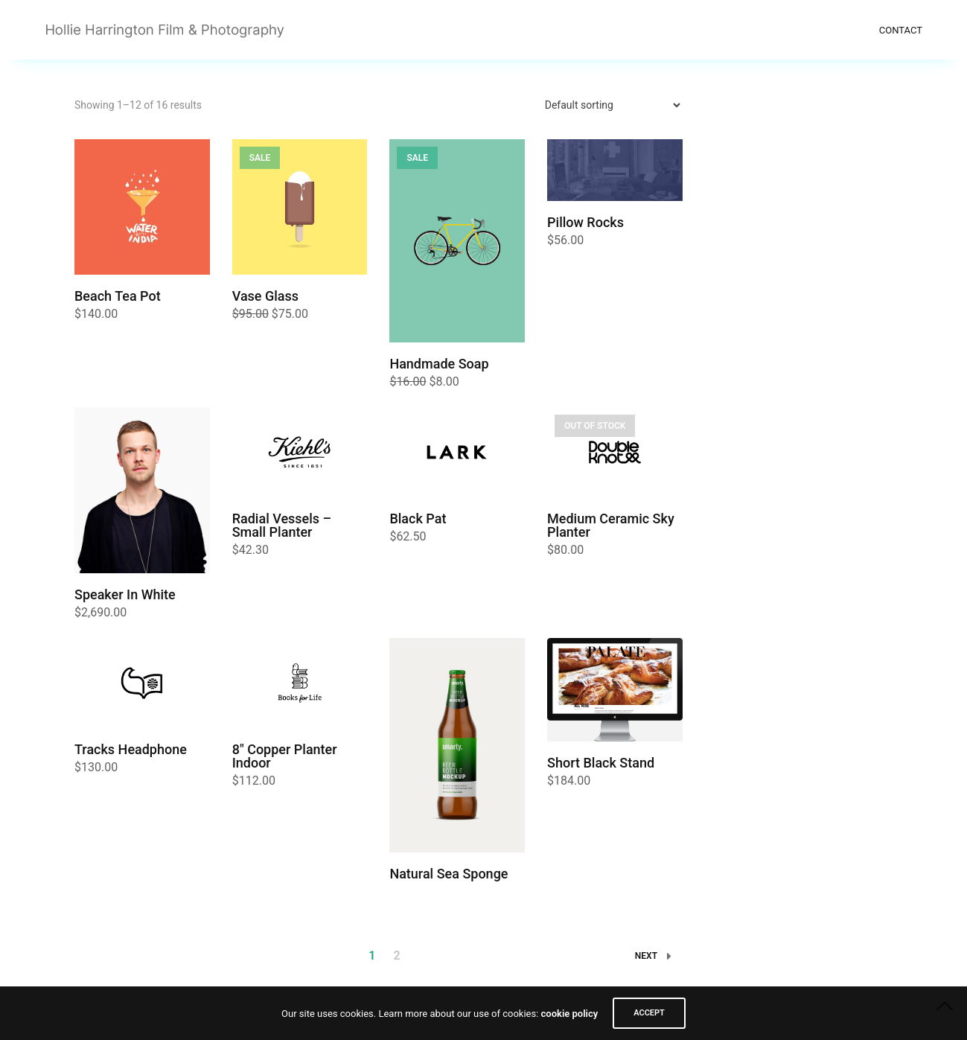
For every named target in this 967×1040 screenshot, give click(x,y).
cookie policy (570, 1013)
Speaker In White (125, 594)
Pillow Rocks (585, 222)
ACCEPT (649, 1013)
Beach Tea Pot (117, 296)
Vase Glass (265, 296)
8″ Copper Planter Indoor (284, 756)
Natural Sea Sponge (448, 873)
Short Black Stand (600, 763)
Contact (900, 30)
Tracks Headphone (130, 749)
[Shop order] (606, 105)
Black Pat (417, 518)
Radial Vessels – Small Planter (281, 525)
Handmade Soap (438, 363)
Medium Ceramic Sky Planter (610, 525)
